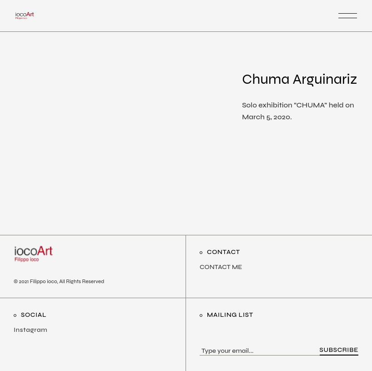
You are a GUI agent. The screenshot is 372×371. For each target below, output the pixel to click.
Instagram (30, 330)
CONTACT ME (221, 267)
